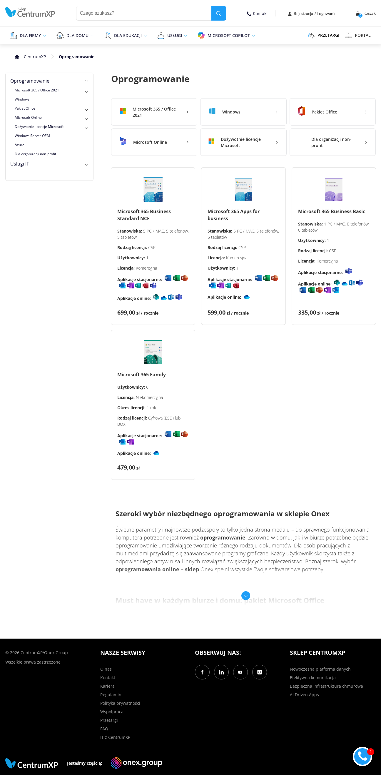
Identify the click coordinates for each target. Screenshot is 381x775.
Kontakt (257, 13)
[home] (30, 12)
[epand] (43, 35)
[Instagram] (259, 672)
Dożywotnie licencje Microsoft (39, 126)
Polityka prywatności (120, 703)
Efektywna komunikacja (313, 677)
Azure (19, 144)
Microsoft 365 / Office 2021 (37, 90)
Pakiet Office (25, 108)
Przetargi (109, 720)
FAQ (104, 728)
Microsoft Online (28, 117)
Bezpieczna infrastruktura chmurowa (326, 686)
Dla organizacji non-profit (35, 153)
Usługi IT (19, 164)
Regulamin (110, 694)
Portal (358, 35)
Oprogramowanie (29, 81)
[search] (218, 13)
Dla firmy (30, 35)
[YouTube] (240, 672)
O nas (106, 669)
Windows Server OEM (32, 135)
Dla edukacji (128, 35)
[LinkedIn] (221, 672)
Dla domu (77, 35)
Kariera (107, 686)
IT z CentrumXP (115, 737)
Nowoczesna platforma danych (320, 669)
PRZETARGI (323, 35)
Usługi (174, 35)
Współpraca (111, 711)
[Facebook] (202, 672)
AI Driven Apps (304, 694)
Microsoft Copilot (229, 35)
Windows (22, 99)
